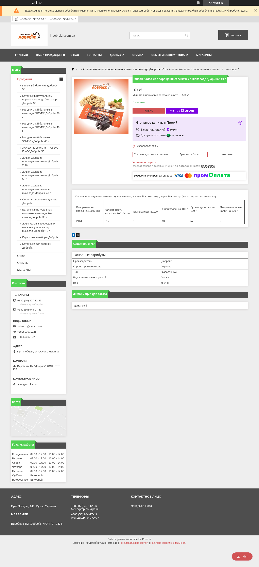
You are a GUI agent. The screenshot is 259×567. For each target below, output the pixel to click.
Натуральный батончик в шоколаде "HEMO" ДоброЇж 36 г (40, 113)
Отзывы (22, 262)
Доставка (117, 54)
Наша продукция (49, 54)
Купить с (182, 111)
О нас (74, 54)
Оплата (137, 54)
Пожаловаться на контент (133, 542)
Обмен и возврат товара (169, 54)
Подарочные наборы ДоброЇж (40, 237)
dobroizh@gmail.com (29, 326)
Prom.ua (146, 539)
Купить (148, 110)
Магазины (204, 54)
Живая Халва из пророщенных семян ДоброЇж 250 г (40, 161)
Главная (21, 54)
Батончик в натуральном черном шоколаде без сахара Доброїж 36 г (40, 99)
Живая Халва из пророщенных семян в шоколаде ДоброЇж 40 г (124, 69)
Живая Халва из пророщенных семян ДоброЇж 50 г (40, 175)
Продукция (24, 79)
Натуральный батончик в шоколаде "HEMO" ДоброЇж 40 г (40, 127)
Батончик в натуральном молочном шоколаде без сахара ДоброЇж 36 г (37, 213)
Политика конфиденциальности (168, 542)
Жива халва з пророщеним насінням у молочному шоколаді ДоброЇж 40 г (38, 227)
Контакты (94, 54)
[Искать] (186, 35)
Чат (242, 556)
